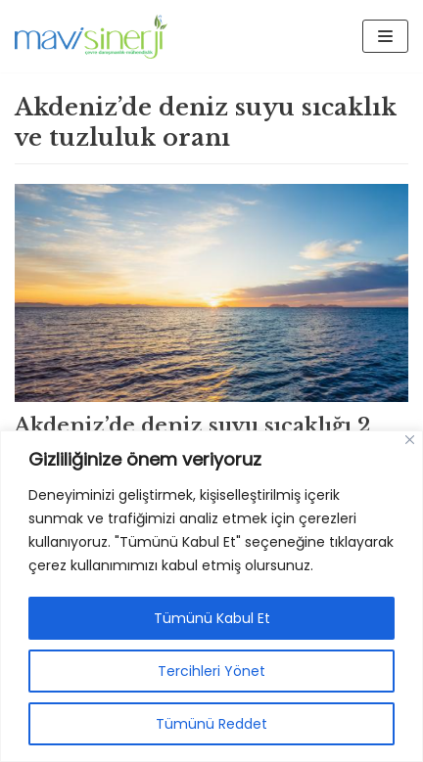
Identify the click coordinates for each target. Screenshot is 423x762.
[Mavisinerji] (91, 36)
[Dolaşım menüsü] (385, 36)
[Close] (409, 439)
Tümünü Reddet (211, 724)
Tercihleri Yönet (211, 671)
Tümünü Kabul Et (212, 618)
